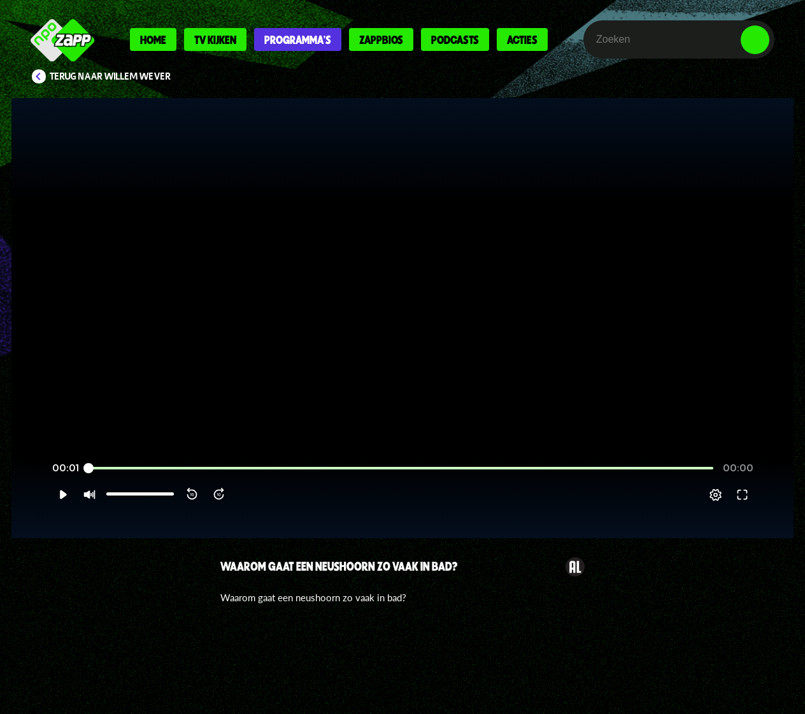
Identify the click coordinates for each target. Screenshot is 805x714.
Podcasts (455, 39)
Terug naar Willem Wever (110, 76)
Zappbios (381, 39)
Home (153, 39)
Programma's (297, 39)
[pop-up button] (741, 510)
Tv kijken (215, 39)
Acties (522, 39)
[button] (37, 510)
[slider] (401, 484)
